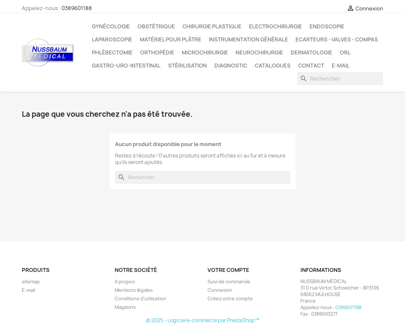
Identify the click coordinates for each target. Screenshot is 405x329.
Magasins (125, 307)
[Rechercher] (340, 78)
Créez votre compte (230, 298)
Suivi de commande (229, 281)
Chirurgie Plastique (211, 26)
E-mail (341, 65)
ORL (345, 52)
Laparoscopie (112, 39)
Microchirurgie (205, 52)
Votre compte (228, 270)
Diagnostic (230, 65)
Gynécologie (111, 26)
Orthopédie (157, 52)
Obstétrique (156, 26)
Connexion (220, 290)
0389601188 (77, 8)
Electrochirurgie (275, 26)
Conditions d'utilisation (140, 298)
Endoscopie (327, 26)
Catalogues (273, 65)
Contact (311, 65)
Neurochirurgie (259, 52)
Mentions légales (134, 290)
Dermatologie (311, 52)
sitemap (31, 281)
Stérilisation (187, 65)
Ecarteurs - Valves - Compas (337, 39)
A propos (125, 281)
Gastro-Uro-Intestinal (126, 65)
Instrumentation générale (248, 39)
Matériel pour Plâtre (170, 39)
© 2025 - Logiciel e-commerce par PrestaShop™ (202, 320)
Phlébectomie (112, 52)
